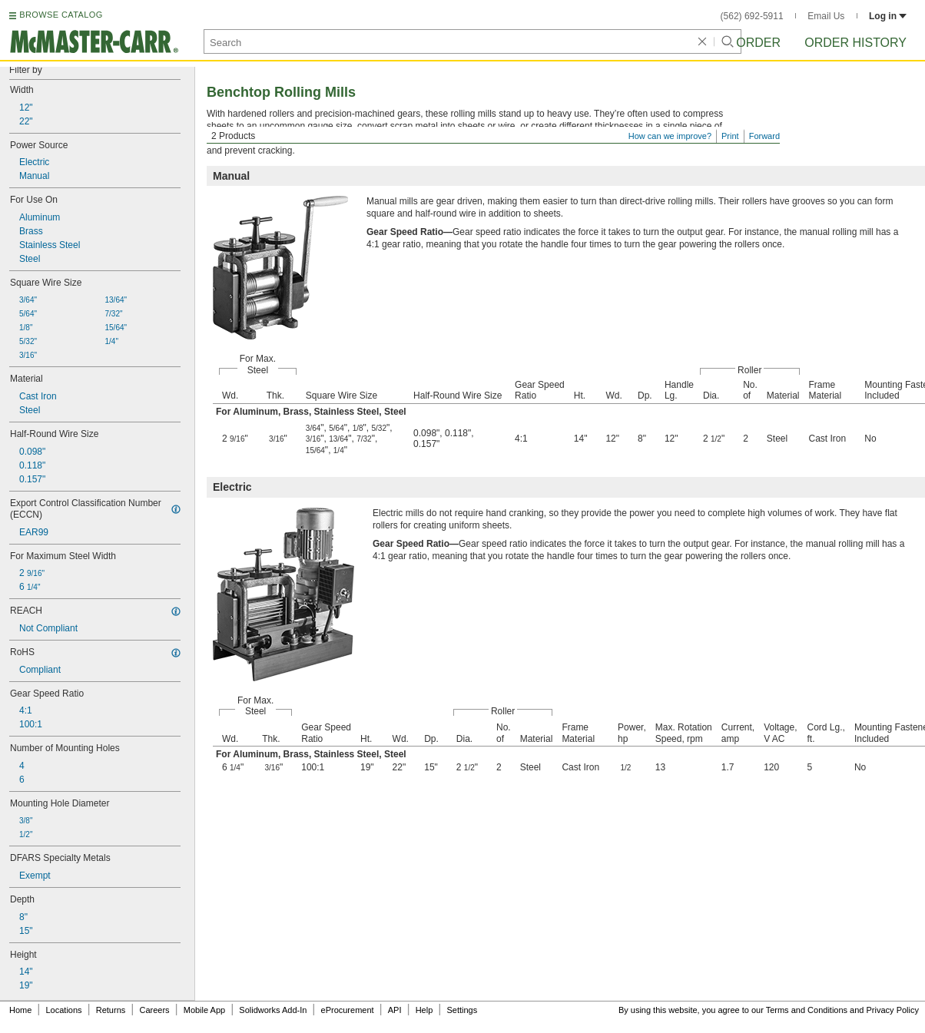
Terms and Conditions (806, 1010)
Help (424, 1010)
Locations (64, 1010)
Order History (855, 42)
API (395, 1010)
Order (758, 42)
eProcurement (347, 1010)
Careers (154, 1010)
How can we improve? (669, 136)
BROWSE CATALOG (60, 14)
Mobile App (204, 1010)
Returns (111, 1010)
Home (20, 1010)
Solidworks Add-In (273, 1010)
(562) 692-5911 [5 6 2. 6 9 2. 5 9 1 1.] (752, 16)
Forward (764, 136)
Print (730, 136)
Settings (461, 1010)
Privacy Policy (893, 1010)
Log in (888, 16)
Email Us (825, 16)
